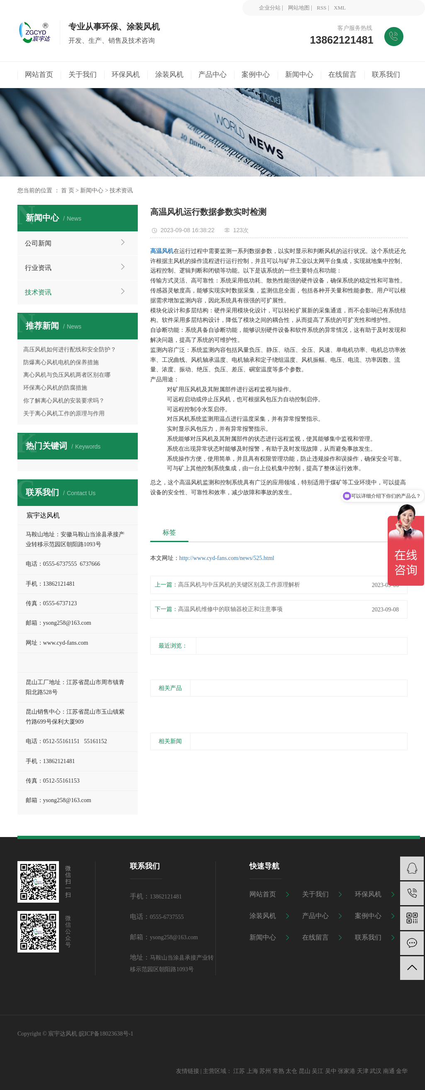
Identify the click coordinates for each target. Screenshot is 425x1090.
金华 (402, 1071)
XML (340, 8)
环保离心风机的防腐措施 (55, 388)
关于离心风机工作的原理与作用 (64, 413)
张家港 (346, 1071)
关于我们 (315, 894)
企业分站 (270, 8)
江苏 (239, 1071)
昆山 (304, 1071)
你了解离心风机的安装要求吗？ (64, 401)
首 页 (67, 190)
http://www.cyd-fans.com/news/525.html (226, 558)
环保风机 (368, 894)
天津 (363, 1071)
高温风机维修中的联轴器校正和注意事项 (230, 609)
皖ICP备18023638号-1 (106, 1034)
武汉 (375, 1071)
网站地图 (299, 8)
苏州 (265, 1071)
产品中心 (315, 915)
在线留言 (315, 937)
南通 (389, 1071)
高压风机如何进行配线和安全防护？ (69, 349)
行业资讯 (38, 267)
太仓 (291, 1071)
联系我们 (368, 937)
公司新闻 (38, 243)
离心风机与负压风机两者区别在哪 (66, 375)
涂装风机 (262, 915)
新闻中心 (91, 190)
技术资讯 (121, 190)
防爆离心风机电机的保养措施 (61, 362)
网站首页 (262, 894)
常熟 (278, 1071)
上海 (252, 1071)
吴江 (317, 1071)
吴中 (331, 1071)
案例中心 (368, 915)
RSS (321, 8)
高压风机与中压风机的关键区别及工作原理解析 (239, 585)
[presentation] (155, 707)
